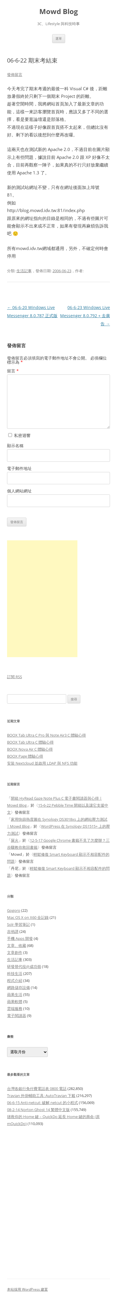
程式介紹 (14, 980)
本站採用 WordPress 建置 (27, 1289)
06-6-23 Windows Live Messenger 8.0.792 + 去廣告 (85, 316)
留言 (13, 371)
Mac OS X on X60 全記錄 (28, 917)
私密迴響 (19, 435)
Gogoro (13, 910)
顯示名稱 (15, 445)
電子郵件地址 (19, 468)
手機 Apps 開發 (20, 938)
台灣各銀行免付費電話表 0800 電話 (37, 1088)
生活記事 (24, 270)
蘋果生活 (14, 994)
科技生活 (14, 973)
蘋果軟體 (14, 1001)
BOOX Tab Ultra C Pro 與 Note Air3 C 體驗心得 (46, 735)
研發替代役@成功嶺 (24, 966)
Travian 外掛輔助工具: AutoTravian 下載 (41, 1095)
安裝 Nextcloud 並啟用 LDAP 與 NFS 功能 (42, 763)
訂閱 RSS (14, 676)
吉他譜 (12, 931)
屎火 (14, 840)
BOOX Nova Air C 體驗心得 (30, 749)
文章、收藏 (16, 945)
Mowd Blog (58, 11)
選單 (58, 38)
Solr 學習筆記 (18, 924)
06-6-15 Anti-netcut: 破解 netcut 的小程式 (42, 1102)
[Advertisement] (58, 1199)
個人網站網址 (19, 491)
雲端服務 (14, 1008)
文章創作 (14, 952)
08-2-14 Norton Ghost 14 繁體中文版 (38, 1109)
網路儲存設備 (18, 987)
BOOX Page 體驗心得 (25, 756)
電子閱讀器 (16, 1015)
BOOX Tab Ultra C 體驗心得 (30, 742)
